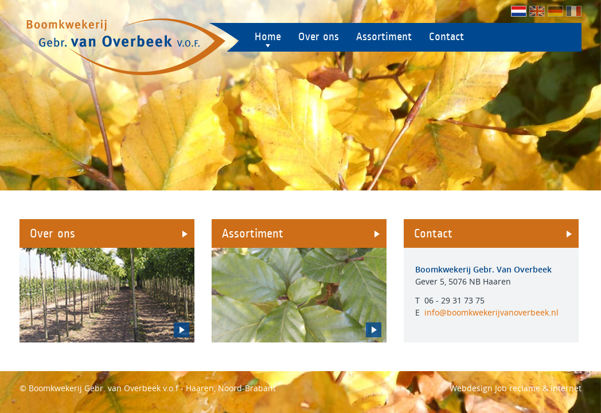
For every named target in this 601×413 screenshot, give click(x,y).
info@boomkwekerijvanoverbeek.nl (491, 312)
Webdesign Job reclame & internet (516, 388)
